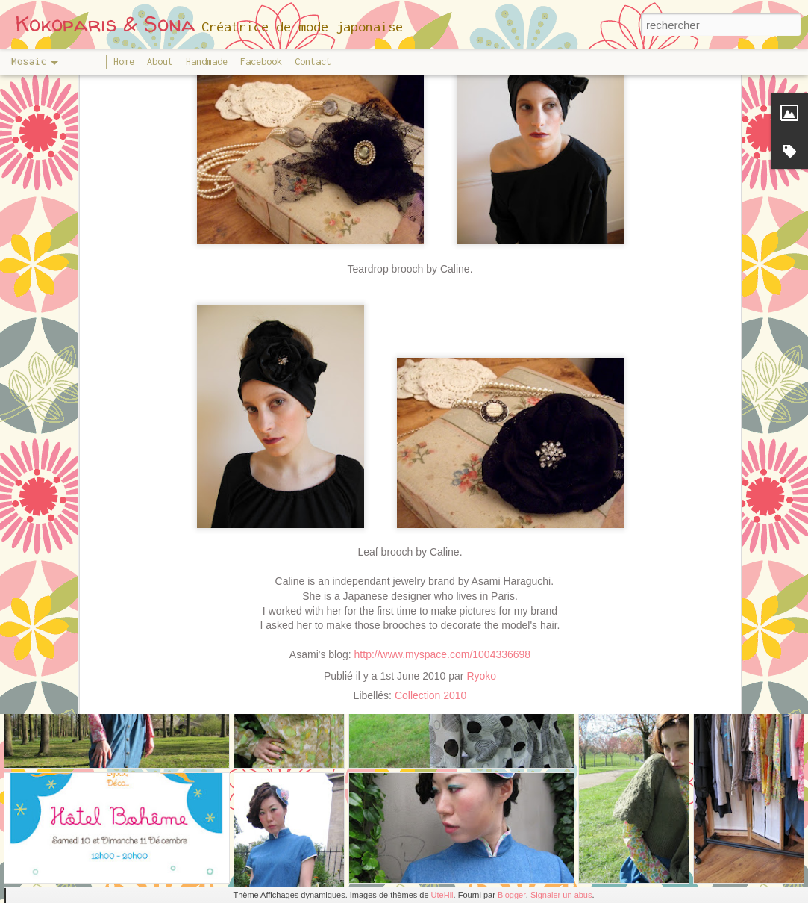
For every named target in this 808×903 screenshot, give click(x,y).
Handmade (207, 61)
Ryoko (481, 597)
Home (123, 61)
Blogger (512, 894)
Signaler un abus (561, 894)
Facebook (261, 61)
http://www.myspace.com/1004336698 (442, 577)
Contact (313, 61)
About (160, 61)
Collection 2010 (431, 617)
